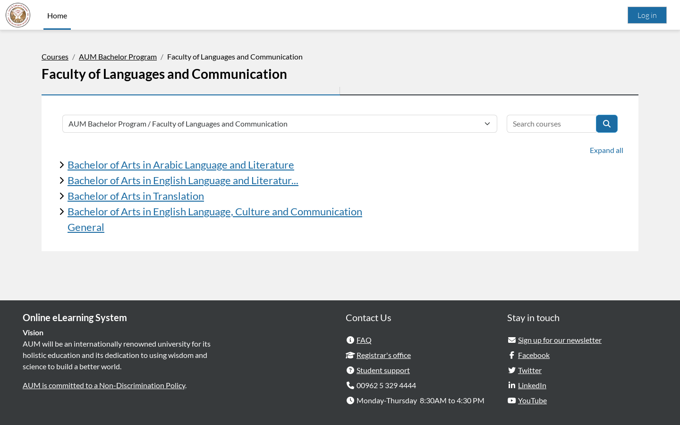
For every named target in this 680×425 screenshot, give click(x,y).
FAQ (364, 339)
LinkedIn (532, 385)
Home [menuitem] (57, 15)
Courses (55, 56)
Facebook (534, 354)
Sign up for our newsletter (560, 339)
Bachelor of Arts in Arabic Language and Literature (181, 164)
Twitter (530, 370)
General (86, 227)
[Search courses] (551, 124)
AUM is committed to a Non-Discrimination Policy (104, 385)
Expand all (606, 149)
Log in (647, 15)
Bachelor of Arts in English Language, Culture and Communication (215, 211)
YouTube (532, 400)
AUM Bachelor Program (118, 56)
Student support (383, 370)
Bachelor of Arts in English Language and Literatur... (183, 180)
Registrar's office (384, 354)
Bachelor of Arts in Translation (136, 195)
